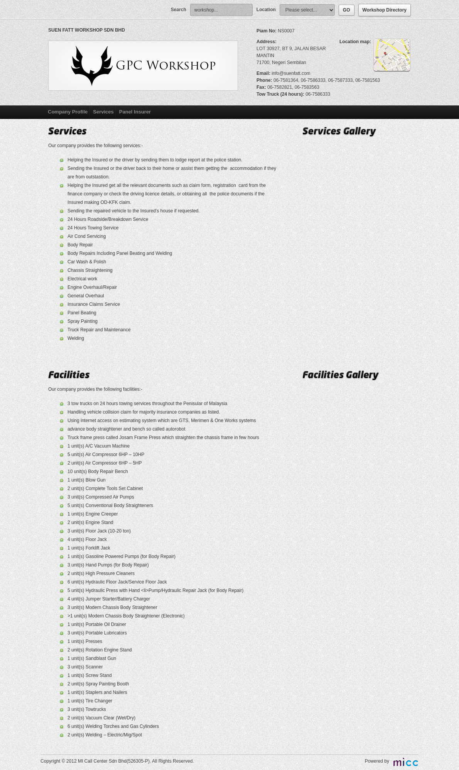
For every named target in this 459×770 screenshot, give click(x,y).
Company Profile (68, 112)
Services (103, 112)
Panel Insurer (135, 112)
